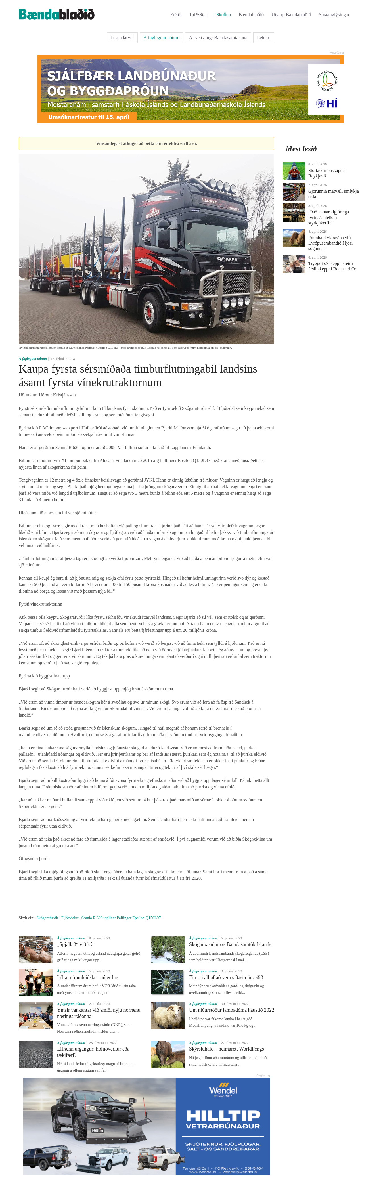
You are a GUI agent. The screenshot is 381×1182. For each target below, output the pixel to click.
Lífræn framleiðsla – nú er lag (87, 977)
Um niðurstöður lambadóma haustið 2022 (231, 1010)
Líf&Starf (199, 14)
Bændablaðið (251, 14)
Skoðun (223, 14)
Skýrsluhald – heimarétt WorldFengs (226, 1049)
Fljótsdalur (70, 918)
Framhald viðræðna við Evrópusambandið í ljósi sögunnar (330, 243)
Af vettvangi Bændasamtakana (218, 37)
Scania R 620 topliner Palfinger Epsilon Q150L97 (121, 918)
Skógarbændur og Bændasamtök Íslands (230, 944)
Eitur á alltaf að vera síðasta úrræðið (226, 977)
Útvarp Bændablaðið (291, 14)
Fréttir (176, 14)
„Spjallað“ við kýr (75, 944)
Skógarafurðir (47, 918)
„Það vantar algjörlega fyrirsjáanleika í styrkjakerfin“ (328, 217)
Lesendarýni (122, 37)
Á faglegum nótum (161, 37)
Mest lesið (301, 148)
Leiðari (264, 37)
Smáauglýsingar (334, 14)
